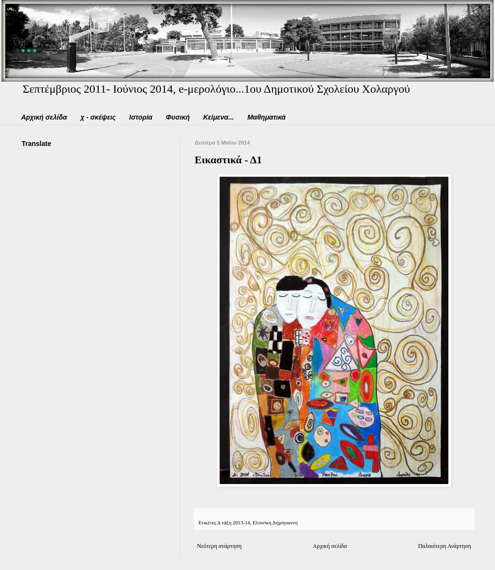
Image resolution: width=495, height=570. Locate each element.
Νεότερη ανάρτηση (219, 546)
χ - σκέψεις (97, 117)
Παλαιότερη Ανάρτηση (444, 546)
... (30, 42)
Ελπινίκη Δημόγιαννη (275, 522)
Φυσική (177, 117)
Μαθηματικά (267, 117)
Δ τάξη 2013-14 (233, 522)
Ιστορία (141, 117)
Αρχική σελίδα (44, 117)
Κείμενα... (218, 117)
